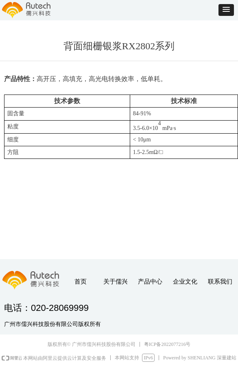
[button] (226, 10)
